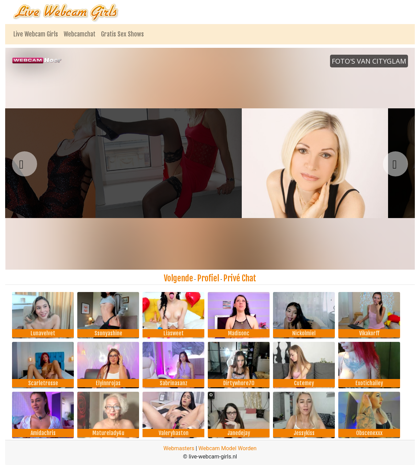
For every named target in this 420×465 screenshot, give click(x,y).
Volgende (178, 278)
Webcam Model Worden (227, 448)
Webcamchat (79, 34)
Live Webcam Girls (35, 34)
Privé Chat (239, 278)
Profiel (208, 278)
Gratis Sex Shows (122, 34)
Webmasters (178, 448)
